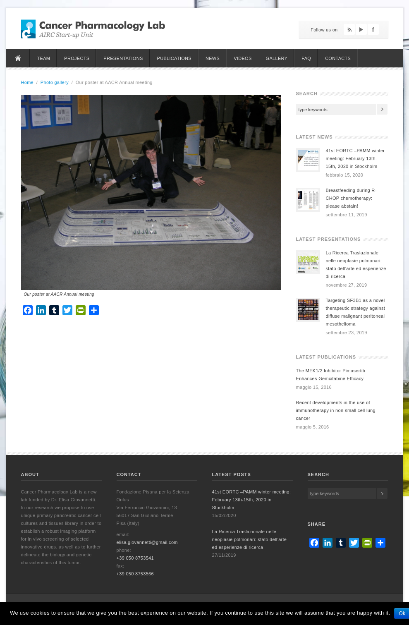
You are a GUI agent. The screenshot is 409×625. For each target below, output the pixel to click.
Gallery (277, 58)
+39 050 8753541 (135, 558)
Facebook (373, 29)
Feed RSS (349, 29)
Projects (76, 58)
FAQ (306, 58)
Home (18, 58)
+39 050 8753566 (135, 573)
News (213, 58)
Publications (174, 58)
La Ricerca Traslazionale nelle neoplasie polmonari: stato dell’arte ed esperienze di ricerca (249, 539)
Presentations (123, 58)
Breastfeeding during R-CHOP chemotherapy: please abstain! (351, 198)
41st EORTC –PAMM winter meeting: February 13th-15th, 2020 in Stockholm (355, 158)
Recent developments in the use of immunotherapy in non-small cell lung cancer (336, 410)
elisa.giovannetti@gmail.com (147, 542)
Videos (242, 58)
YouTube (361, 29)
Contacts (338, 58)
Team (43, 58)
